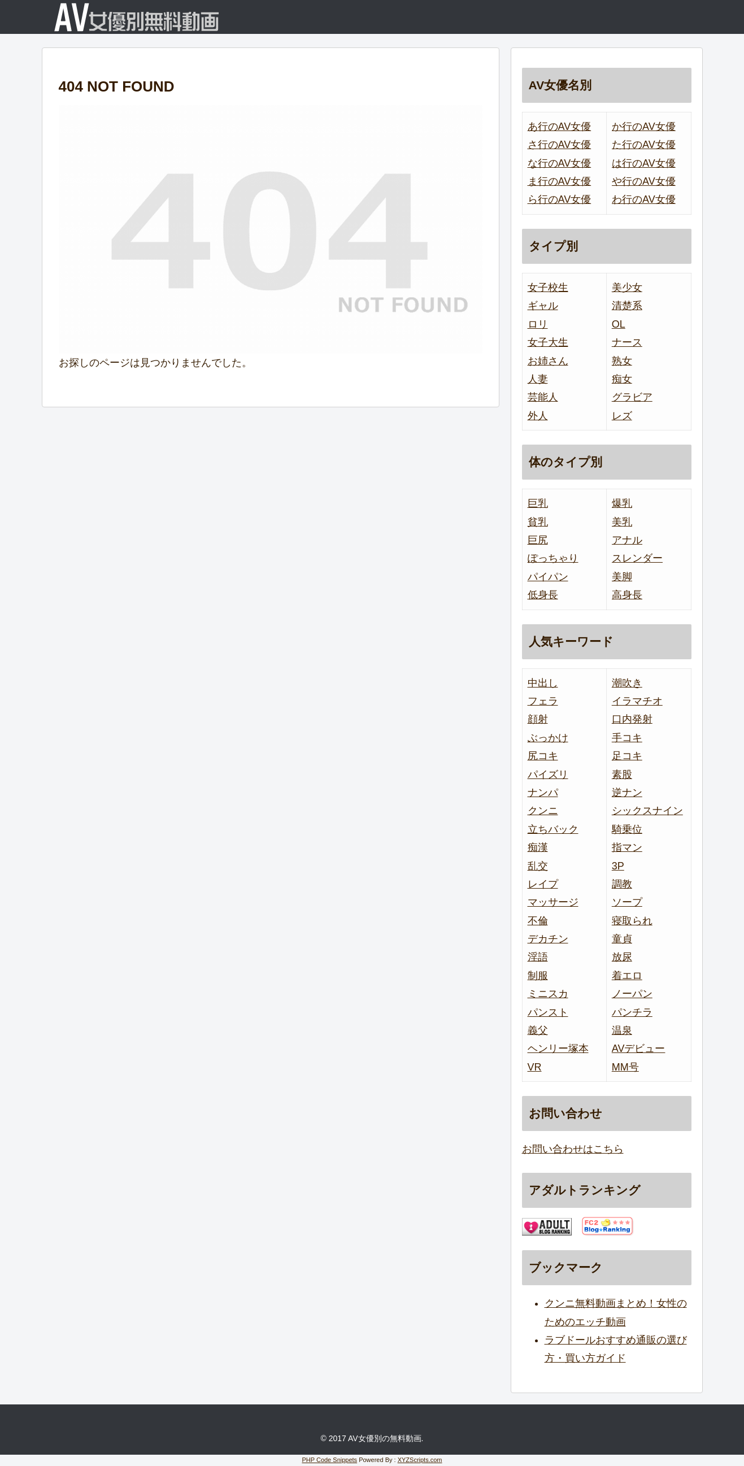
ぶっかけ (548, 737)
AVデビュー (638, 1048)
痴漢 (538, 847)
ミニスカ (548, 993)
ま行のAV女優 (559, 181)
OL (618, 324)
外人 (538, 415)
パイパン (548, 576)
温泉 (622, 1030)
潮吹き (627, 683)
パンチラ (632, 1012)
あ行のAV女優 (559, 126)
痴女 (622, 379)
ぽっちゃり (553, 558)
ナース (627, 342)
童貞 (622, 939)
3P (618, 866)
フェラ (543, 701)
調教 (622, 884)
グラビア (632, 397)
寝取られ (632, 920)
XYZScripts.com (420, 1459)
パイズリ (548, 774)
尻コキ (543, 756)
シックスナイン (647, 810)
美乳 (622, 522)
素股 (622, 774)
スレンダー (637, 558)
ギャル (543, 305)
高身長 (627, 595)
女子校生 (548, 287)
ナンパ (543, 792)
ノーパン (632, 993)
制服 (538, 975)
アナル (627, 540)
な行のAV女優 (559, 163)
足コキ (627, 756)
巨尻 (538, 540)
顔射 (538, 719)
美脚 (622, 576)
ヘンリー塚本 (558, 1048)
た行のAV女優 (644, 144)
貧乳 (538, 522)
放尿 (622, 957)
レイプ (543, 884)
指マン (627, 847)
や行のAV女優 (644, 181)
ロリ (538, 324)
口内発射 (632, 719)
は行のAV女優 (644, 163)
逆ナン (627, 792)
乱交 (538, 866)
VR (535, 1067)
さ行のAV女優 (559, 144)
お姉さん (548, 361)
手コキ (627, 737)
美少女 (627, 287)
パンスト (548, 1012)
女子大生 (548, 342)
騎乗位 (627, 829)
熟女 (622, 361)
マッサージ (553, 902)
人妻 (538, 379)
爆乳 (622, 503)
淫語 (538, 957)
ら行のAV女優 (559, 199)
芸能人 (543, 397)
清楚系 (627, 305)
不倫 (538, 920)
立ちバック (553, 829)
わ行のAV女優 (644, 199)
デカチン (548, 939)
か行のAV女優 (644, 126)
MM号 (625, 1067)
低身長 (543, 595)
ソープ (627, 902)
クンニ (543, 810)
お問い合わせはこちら (573, 1149)
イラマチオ (637, 701)
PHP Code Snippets (329, 1459)
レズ (622, 415)
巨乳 (538, 503)
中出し (543, 683)
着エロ (627, 975)
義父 (538, 1030)
